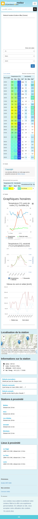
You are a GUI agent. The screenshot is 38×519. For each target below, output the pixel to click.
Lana (19, 463)
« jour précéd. (6, 73)
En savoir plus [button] (9, 511)
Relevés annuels (19, 392)
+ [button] (3, 336)
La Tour (19, 457)
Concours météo (5, 491)
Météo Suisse (21, 174)
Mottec (19, 406)
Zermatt (19, 426)
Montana (19, 432)
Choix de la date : (30, 48)
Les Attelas (19, 419)
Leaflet (3, 348)
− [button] (3, 339)
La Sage (19, 450)
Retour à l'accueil (13, 3)
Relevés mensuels (19, 386)
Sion (19, 413)
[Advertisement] (19, 32)
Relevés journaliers (19, 380)
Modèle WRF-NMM (6, 483)
